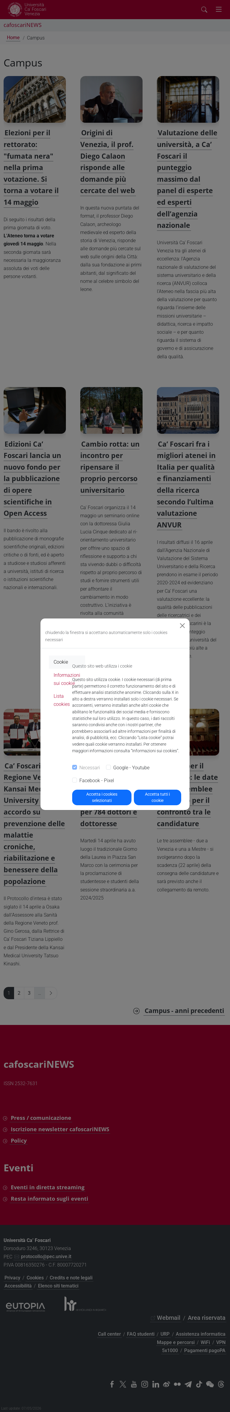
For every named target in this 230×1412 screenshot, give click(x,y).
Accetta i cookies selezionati (101, 797)
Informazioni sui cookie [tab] (67, 679)
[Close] (182, 625)
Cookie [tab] (61, 662)
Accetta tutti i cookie (157, 797)
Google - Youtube (131, 768)
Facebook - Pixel (96, 780)
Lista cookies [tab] (62, 700)
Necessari (89, 768)
